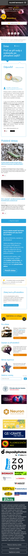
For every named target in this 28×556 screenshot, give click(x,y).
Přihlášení (17, 7)
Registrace (11, 7)
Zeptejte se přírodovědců (19, 9)
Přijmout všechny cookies (14, 545)
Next (24, 319)
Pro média (19, 10)
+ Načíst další (14, 221)
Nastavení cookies (14, 548)
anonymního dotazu (11, 283)
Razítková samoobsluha (11, 10)
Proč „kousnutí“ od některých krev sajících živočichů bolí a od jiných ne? (13, 199)
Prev (4, 319)
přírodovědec (8, 282)
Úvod (11, 39)
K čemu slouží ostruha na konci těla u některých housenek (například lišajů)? (12, 163)
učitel (17, 282)
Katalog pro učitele (8, 9)
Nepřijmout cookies (14, 552)
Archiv (25, 375)
